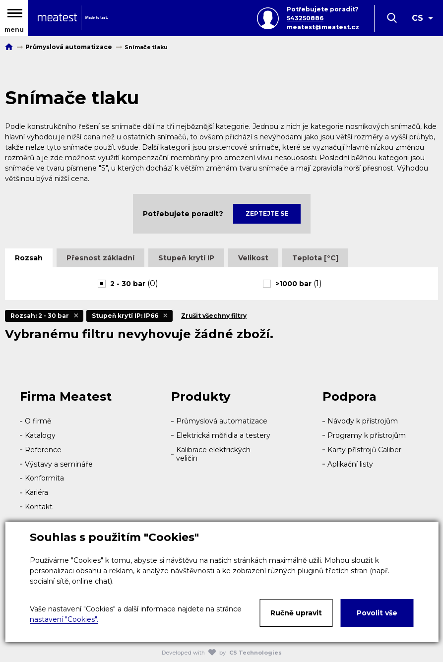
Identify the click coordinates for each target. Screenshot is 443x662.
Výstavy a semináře (59, 464)
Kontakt (39, 506)
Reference (43, 449)
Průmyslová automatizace (221, 421)
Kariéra (36, 492)
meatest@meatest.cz (323, 27)
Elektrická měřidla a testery (223, 435)
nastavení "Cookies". (64, 619)
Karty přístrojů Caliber (364, 449)
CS (417, 18)
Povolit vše (377, 612)
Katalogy (40, 435)
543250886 (305, 18)
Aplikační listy (350, 464)
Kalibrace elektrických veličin (213, 454)
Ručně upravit (296, 612)
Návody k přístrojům (362, 421)
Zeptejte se (267, 213)
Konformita (44, 478)
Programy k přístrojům (366, 435)
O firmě (38, 421)
